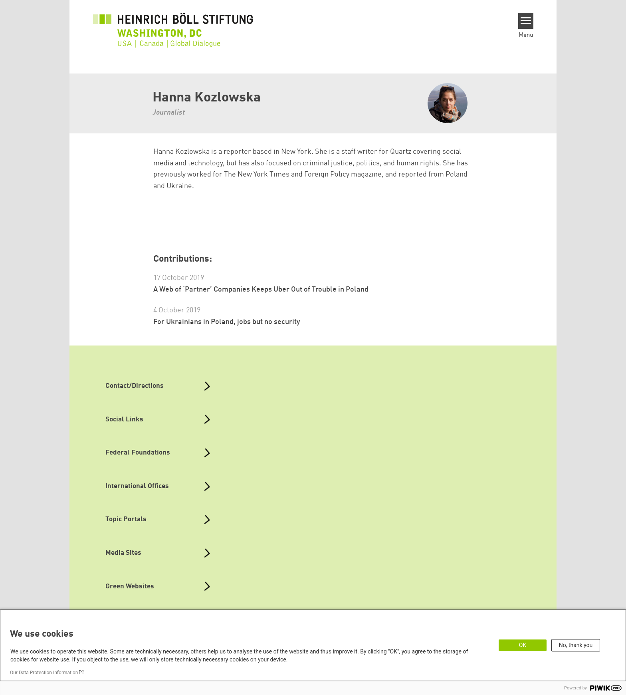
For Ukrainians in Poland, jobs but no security (226, 322)
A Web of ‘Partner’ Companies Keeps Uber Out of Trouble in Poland (260, 289)
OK (522, 645)
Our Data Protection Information (44, 672)
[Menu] (526, 21)
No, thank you (576, 645)
